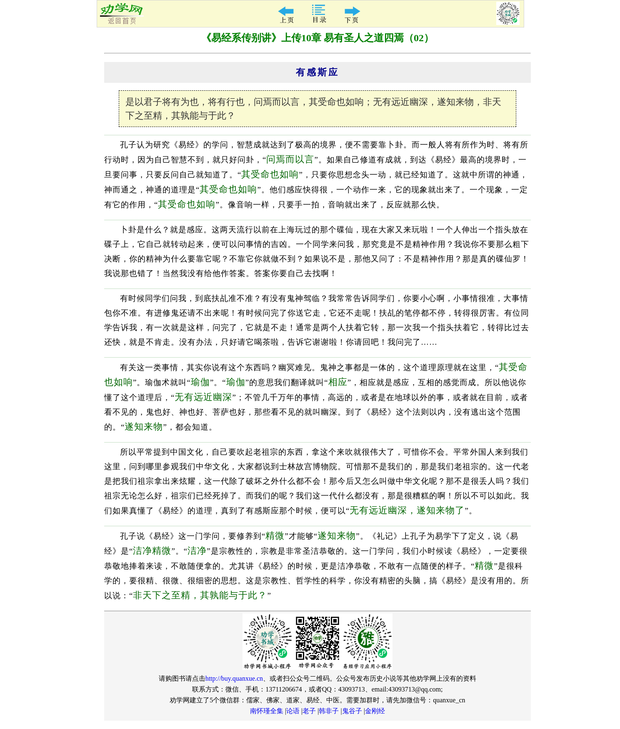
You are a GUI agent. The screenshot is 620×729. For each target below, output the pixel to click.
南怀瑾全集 (266, 710)
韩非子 (329, 710)
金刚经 (375, 710)
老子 (309, 710)
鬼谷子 (352, 710)
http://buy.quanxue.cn (234, 678)
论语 (293, 710)
